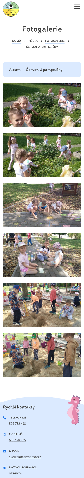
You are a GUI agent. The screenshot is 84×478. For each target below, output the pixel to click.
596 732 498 (17, 424)
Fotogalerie (55, 41)
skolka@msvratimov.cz (25, 457)
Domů (16, 41)
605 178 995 (17, 440)
